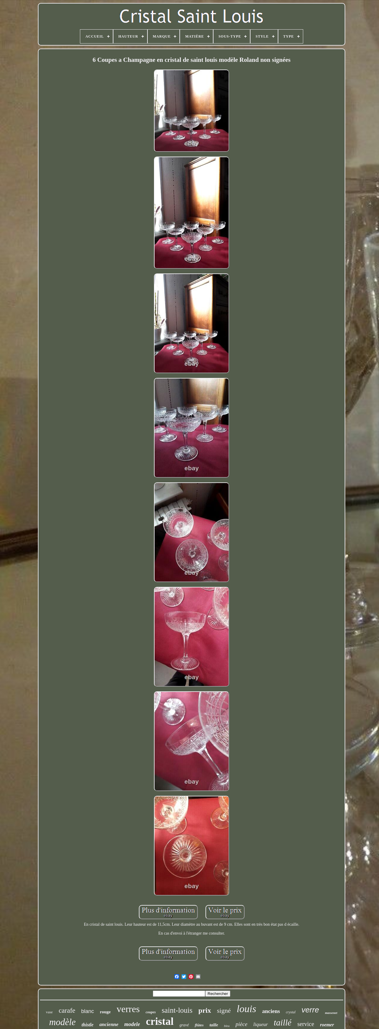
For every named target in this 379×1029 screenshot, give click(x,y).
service (305, 1024)
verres (128, 1009)
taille (214, 1025)
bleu (226, 1026)
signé (224, 1010)
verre (310, 1009)
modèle (62, 1022)
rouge (105, 1011)
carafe (67, 1010)
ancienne (108, 1024)
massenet (331, 1012)
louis (246, 1008)
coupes (151, 1012)
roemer (327, 1024)
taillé (283, 1022)
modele (132, 1024)
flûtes (199, 1025)
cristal (160, 1021)
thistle (88, 1024)
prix (204, 1010)
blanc (87, 1011)
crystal (291, 1012)
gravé (184, 1025)
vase (49, 1012)
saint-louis (177, 1010)
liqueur (260, 1024)
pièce (241, 1024)
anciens (271, 1011)
